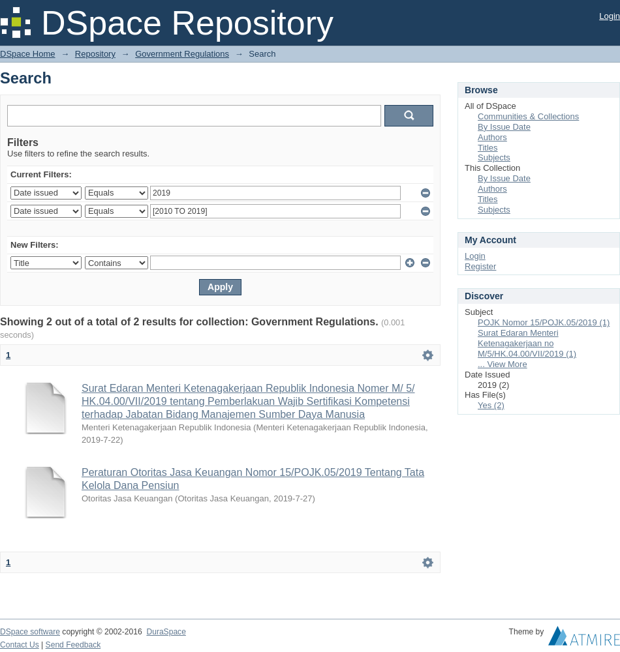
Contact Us (19, 644)
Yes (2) (491, 405)
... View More (502, 364)
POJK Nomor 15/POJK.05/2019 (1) (544, 322)
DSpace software (30, 631)
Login (609, 16)
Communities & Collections (528, 116)
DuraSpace (165, 631)
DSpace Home (27, 54)
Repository (95, 54)
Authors (492, 137)
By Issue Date (504, 127)
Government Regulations (182, 54)
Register (480, 266)
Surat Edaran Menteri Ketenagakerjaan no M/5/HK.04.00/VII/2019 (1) (527, 343)
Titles (488, 148)
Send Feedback (73, 644)
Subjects (494, 157)
